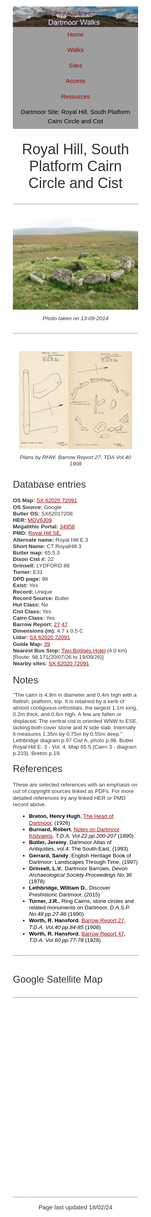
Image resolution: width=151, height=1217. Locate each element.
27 (57, 624)
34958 (67, 527)
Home (75, 34)
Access (75, 80)
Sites (75, 65)
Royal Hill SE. (45, 533)
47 (65, 624)
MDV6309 (40, 520)
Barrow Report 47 (102, 934)
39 (47, 644)
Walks (75, 49)
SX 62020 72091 (57, 500)
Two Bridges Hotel (84, 651)
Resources (75, 96)
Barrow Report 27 (102, 920)
